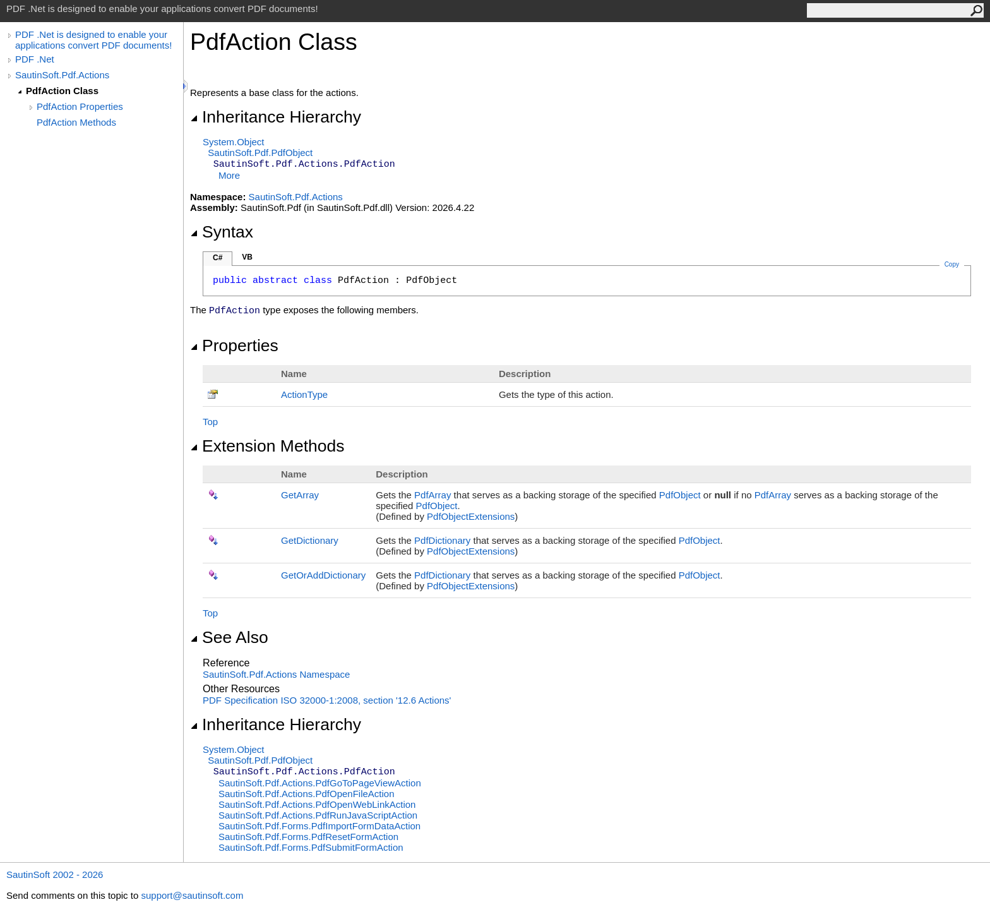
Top (210, 421)
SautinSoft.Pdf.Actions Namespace (276, 674)
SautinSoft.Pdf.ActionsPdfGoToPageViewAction (319, 783)
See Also (229, 637)
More (229, 175)
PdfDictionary (442, 540)
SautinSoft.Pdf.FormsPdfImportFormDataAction (319, 825)
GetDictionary (309, 540)
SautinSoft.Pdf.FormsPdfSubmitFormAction (310, 847)
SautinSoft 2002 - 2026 (54, 874)
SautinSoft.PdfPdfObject (260, 152)
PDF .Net (34, 59)
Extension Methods (267, 445)
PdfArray (432, 495)
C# (217, 257)
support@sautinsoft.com (192, 895)
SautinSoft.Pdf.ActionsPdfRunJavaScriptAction (317, 815)
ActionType (304, 394)
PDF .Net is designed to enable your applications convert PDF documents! (93, 40)
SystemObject (234, 141)
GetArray (300, 495)
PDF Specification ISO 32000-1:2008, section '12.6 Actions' (327, 700)
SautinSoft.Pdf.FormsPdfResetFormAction (308, 836)
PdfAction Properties (80, 106)
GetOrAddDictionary (323, 575)
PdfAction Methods (76, 122)
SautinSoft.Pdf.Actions (62, 74)
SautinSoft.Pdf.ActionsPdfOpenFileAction (306, 793)
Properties (234, 345)
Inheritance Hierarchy (275, 116)
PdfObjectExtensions (471, 516)
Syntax (221, 231)
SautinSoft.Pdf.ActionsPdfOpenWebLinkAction (316, 804)
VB (247, 257)
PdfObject (680, 495)
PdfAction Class (62, 90)
